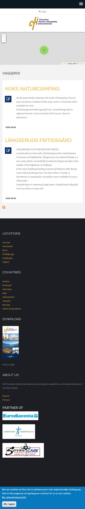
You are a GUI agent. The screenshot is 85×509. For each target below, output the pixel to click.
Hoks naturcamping (32, 89)
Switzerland (8, 296)
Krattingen (7, 258)
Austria (5, 281)
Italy (4, 293)
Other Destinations (11, 308)
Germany (7, 289)
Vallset (5, 261)
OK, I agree (9, 504)
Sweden (6, 300)
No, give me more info (14, 497)
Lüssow (6, 242)
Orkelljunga (8, 254)
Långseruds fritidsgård (38, 140)
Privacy (6, 399)
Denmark (7, 285)
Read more (11, 127)
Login (43, 11)
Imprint (5, 395)
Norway (6, 304)
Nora (4, 250)
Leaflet (64, 64)
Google (81, 64)
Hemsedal (7, 246)
